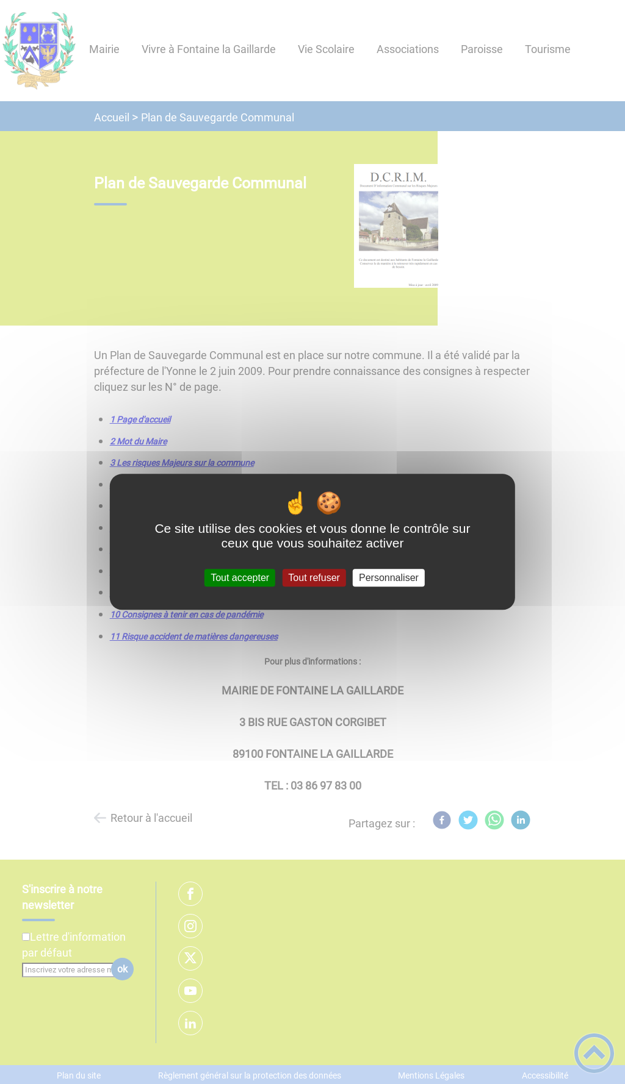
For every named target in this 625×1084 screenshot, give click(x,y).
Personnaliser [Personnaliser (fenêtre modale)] (389, 577)
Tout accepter (240, 577)
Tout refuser (313, 577)
